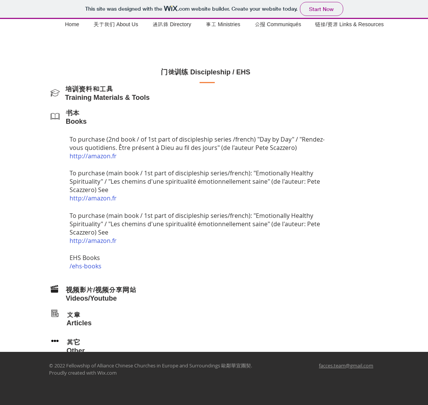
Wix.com (107, 372)
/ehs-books (85, 266)
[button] (224, 24)
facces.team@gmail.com (346, 365)
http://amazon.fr (93, 156)
